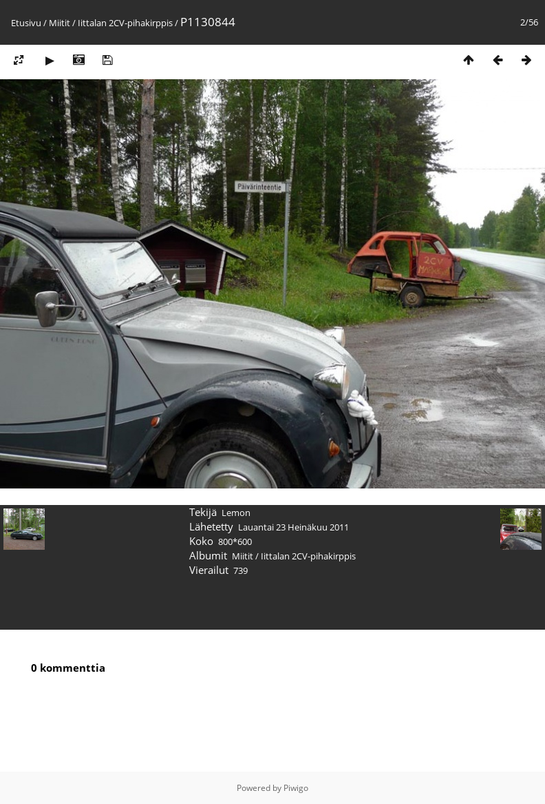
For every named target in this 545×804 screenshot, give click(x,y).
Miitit (59, 23)
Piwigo (296, 788)
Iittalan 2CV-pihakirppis (125, 23)
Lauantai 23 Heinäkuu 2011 (293, 527)
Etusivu (26, 23)
